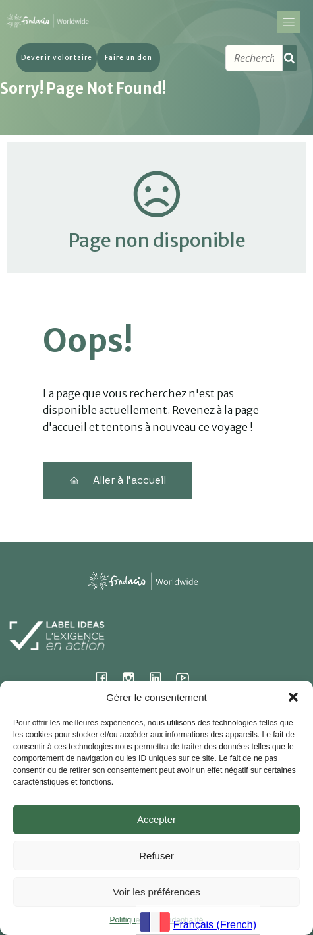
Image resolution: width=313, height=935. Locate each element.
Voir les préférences (156, 891)
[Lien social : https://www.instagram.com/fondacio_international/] (133, 677)
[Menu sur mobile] (288, 24)
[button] (293, 697)
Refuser (156, 855)
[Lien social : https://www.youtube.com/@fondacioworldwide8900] (187, 677)
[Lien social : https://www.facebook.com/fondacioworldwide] (106, 677)
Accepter (156, 819)
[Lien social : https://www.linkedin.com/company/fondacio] (160, 677)
